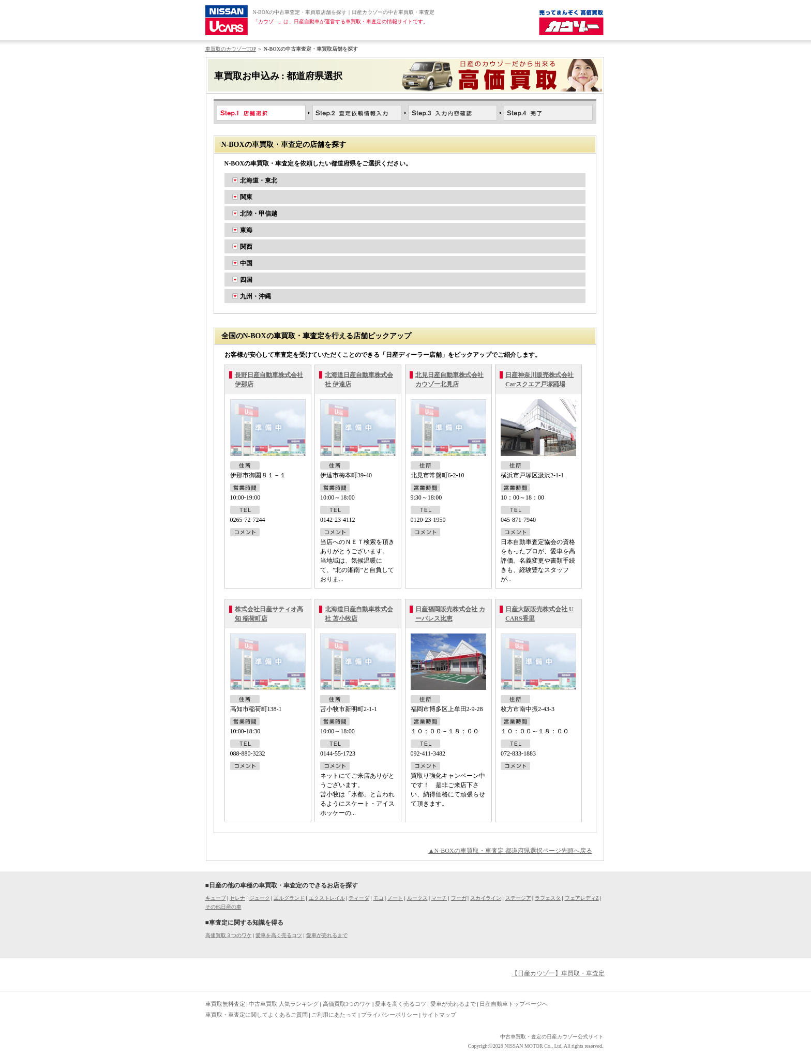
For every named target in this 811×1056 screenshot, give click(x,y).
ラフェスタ (548, 898)
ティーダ (359, 898)
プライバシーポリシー (389, 1015)
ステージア (518, 898)
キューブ (215, 898)
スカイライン (485, 898)
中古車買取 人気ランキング (284, 1004)
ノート (395, 898)
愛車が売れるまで (327, 935)
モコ (378, 898)
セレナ (237, 898)
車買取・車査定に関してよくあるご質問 (256, 1015)
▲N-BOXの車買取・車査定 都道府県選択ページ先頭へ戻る (510, 850)
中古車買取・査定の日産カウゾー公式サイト (552, 1036)
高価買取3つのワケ (347, 1004)
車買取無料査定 (225, 1004)
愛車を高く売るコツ (279, 935)
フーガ (459, 898)
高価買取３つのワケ (228, 935)
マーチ (439, 898)
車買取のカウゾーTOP (230, 49)
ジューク (259, 898)
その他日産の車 (223, 907)
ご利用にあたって (334, 1015)
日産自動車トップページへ (513, 1004)
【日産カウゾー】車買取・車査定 (558, 973)
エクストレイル (327, 898)
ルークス (417, 898)
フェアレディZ (582, 898)
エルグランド (289, 898)
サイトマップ (439, 1015)
